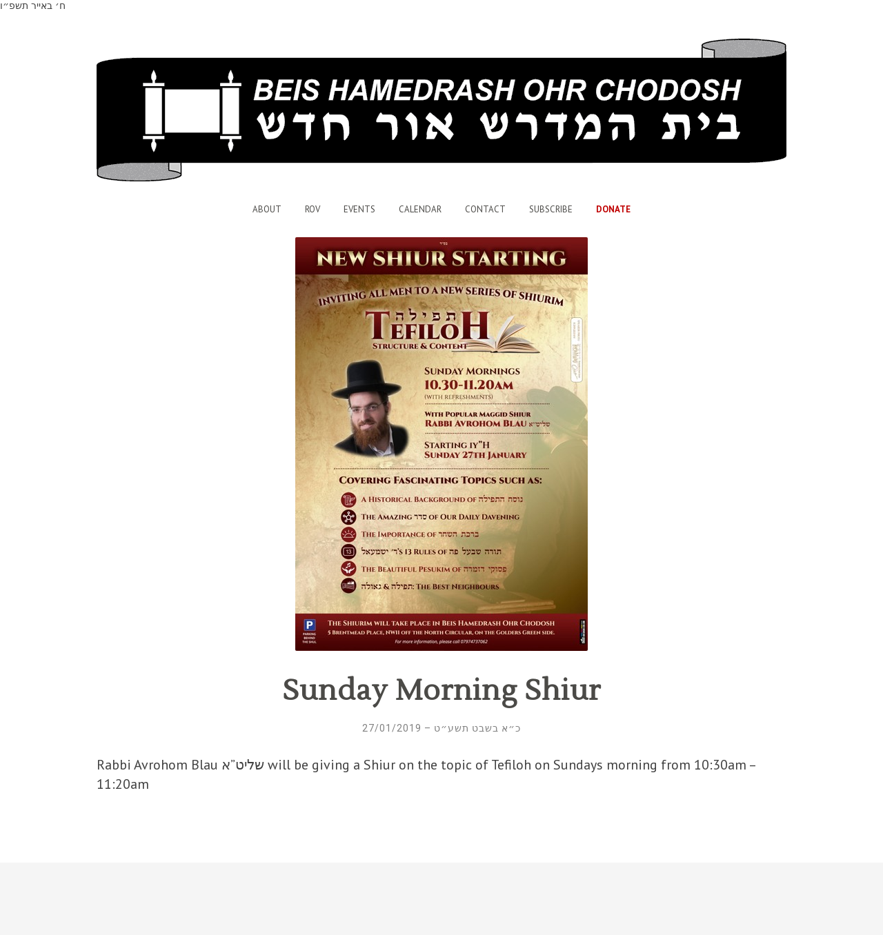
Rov (312, 209)
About (266, 209)
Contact (485, 209)
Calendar (420, 209)
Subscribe (551, 209)
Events (359, 209)
